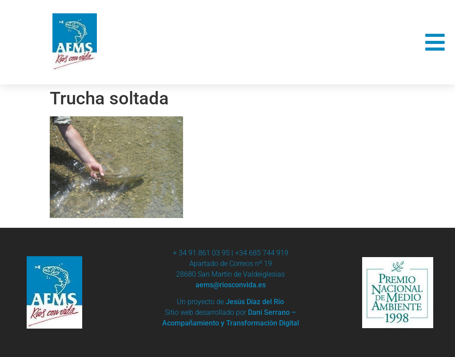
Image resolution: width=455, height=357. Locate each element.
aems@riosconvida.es (231, 285)
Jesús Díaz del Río (255, 302)
